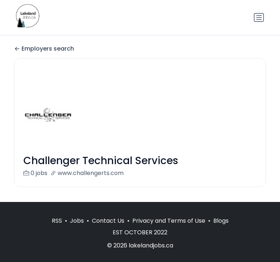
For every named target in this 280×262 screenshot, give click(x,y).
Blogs (221, 221)
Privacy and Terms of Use (168, 221)
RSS (57, 221)
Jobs (77, 221)
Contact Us (108, 221)
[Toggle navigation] (259, 17)
